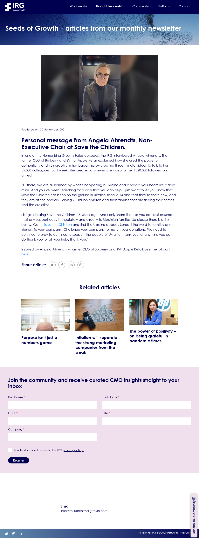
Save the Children (58, 225)
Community (140, 6)
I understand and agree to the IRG (47, 450)
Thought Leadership (109, 6)
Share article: (33, 264)
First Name (16, 397)
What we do (78, 6)
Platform (163, 6)
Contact (184, 6)
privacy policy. (73, 450)
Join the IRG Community (194, 515)
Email (12, 413)
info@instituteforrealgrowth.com (84, 511)
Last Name (110, 397)
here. (25, 254)
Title (106, 413)
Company (16, 429)
